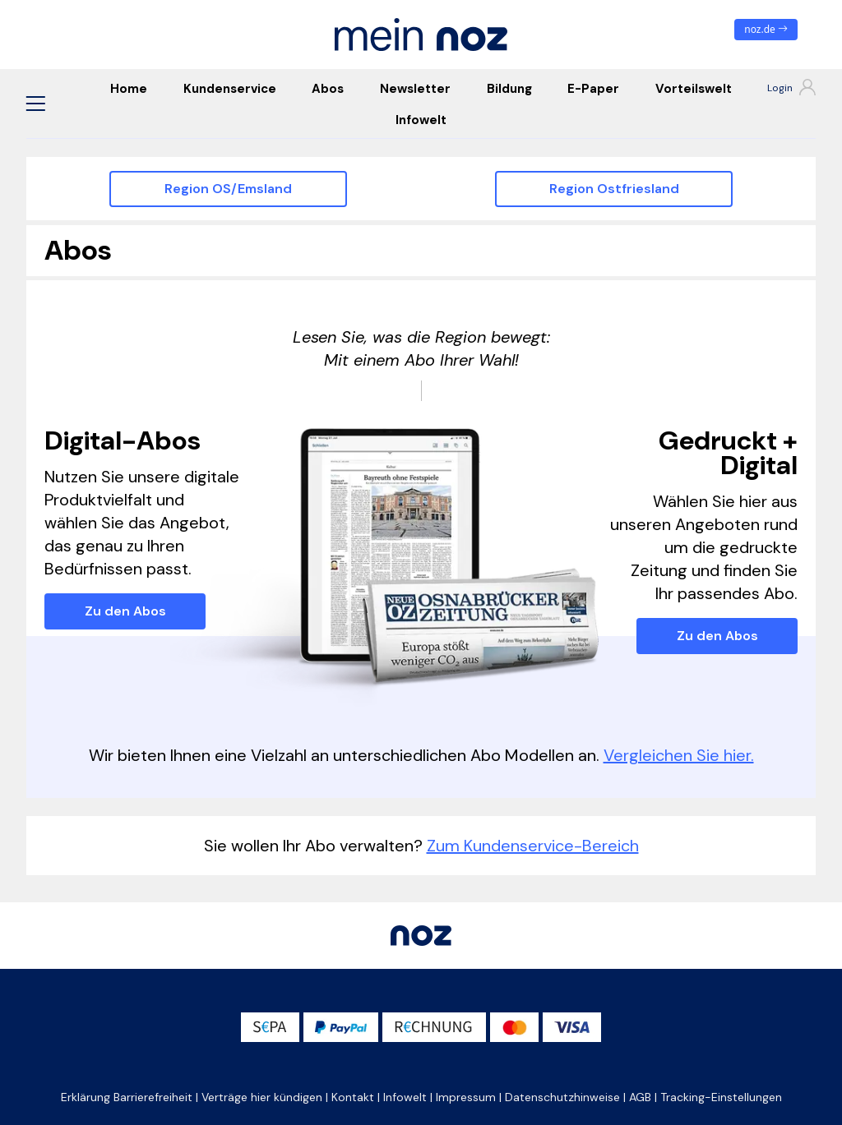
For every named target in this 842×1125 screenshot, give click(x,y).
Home (128, 89)
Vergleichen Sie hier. (679, 755)
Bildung (509, 89)
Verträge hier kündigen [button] (261, 1097)
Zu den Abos (125, 611)
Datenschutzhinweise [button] (562, 1097)
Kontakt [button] (352, 1097)
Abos (328, 89)
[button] (35, 103)
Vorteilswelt (693, 89)
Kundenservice (229, 89)
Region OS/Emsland (228, 188)
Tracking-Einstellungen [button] (721, 1097)
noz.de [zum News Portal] (766, 29)
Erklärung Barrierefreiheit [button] (126, 1097)
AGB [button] (640, 1097)
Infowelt (421, 120)
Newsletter (415, 89)
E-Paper (593, 89)
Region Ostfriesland (614, 188)
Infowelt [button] (405, 1097)
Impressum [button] (466, 1097)
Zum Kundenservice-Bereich (533, 845)
